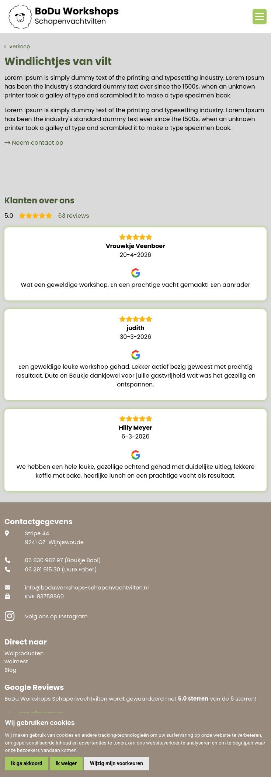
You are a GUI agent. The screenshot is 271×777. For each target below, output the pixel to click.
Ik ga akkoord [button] (26, 763)
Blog (10, 670)
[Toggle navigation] (260, 16)
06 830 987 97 (44, 560)
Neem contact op (37, 142)
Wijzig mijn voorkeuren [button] (116, 763)
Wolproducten (24, 653)
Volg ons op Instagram (56, 616)
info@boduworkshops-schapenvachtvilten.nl (87, 587)
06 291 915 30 (42, 569)
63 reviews (73, 216)
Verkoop (19, 46)
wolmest (16, 661)
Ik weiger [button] (66, 763)
